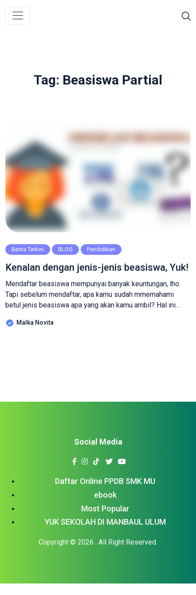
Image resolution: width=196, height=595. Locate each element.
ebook (105, 494)
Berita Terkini (28, 249)
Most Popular (105, 508)
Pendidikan (101, 249)
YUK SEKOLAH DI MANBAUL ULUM (105, 521)
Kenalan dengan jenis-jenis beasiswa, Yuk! (96, 267)
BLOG (65, 249)
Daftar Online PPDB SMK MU (105, 481)
